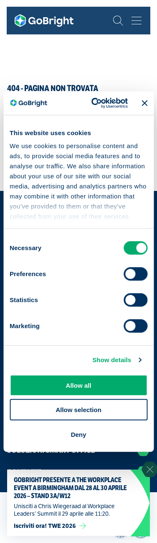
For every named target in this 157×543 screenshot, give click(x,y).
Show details (112, 359)
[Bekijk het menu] (136, 20)
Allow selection (78, 409)
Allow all (78, 385)
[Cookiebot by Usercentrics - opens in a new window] (95, 103)
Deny (78, 434)
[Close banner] (144, 103)
